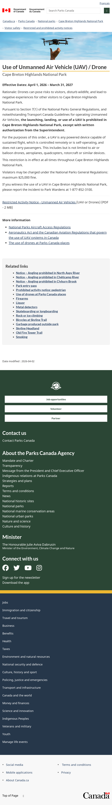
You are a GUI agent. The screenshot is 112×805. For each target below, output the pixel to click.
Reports (8, 486)
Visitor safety (12, 28)
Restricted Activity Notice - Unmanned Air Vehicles (39, 202)
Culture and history (16, 526)
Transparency (12, 465)
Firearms (22, 298)
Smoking (22, 337)
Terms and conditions (18, 491)
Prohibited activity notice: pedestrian (41, 290)
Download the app (15, 582)
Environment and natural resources (26, 657)
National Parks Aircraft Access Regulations (40, 227)
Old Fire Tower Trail (29, 332)
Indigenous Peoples (15, 718)
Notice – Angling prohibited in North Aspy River (48, 273)
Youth (6, 734)
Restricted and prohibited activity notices (47, 28)
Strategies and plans (17, 481)
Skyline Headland (27, 328)
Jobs (5, 602)
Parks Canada (26, 21)
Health (6, 641)
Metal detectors (26, 307)
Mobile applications (19, 772)
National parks (46, 21)
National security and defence (22, 664)
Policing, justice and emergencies (24, 680)
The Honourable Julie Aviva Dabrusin (38, 546)
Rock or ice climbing (29, 315)
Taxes (6, 649)
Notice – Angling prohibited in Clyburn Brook (46, 281)
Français (105, 3)
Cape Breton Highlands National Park (81, 21)
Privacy (66, 772)
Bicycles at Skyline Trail (31, 320)
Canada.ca (9, 21)
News (6, 496)
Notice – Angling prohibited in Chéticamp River (47, 277)
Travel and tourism (15, 618)
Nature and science (16, 521)
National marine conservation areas (28, 511)
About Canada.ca (17, 780)
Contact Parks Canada (18, 440)
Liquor (20, 303)
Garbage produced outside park (37, 324)
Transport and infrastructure (21, 687)
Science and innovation (18, 711)
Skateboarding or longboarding (37, 311)
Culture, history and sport (19, 672)
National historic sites (18, 501)
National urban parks (17, 516)
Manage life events (15, 742)
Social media (14, 765)
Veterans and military (16, 726)
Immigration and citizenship (21, 610)
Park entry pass (26, 285)
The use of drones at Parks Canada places (39, 243)
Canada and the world (17, 695)
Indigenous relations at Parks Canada (29, 476)
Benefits (7, 633)
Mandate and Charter (18, 460)
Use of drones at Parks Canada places (41, 294)
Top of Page (13, 795)
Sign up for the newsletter (21, 577)
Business (8, 626)
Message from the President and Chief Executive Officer (43, 471)
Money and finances (15, 703)
